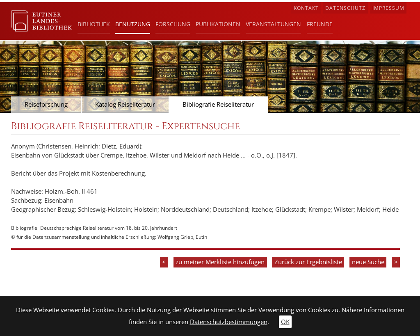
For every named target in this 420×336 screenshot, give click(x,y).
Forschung (172, 24)
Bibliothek (94, 24)
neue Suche (368, 262)
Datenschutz (345, 8)
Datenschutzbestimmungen (228, 322)
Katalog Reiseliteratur (125, 104)
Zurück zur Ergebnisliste (308, 262)
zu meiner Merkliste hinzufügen (220, 262)
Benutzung (132, 24)
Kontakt (306, 8)
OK (285, 322)
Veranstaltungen (273, 24)
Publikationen (218, 24)
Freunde (320, 24)
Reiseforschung (46, 104)
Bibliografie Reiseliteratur (218, 104)
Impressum (388, 8)
